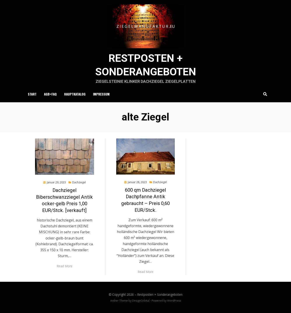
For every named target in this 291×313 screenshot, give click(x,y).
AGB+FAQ (50, 94)
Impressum (101, 94)
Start (32, 94)
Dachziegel (79, 182)
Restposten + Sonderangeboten (159, 294)
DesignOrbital (140, 300)
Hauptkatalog (75, 94)
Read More (64, 266)
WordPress (174, 300)
